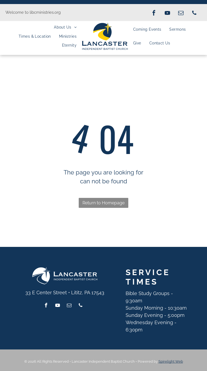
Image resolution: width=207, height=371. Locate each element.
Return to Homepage (103, 202)
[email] (181, 13)
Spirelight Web (170, 361)
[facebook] (154, 13)
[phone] (194, 13)
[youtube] (167, 13)
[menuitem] (65, 27)
